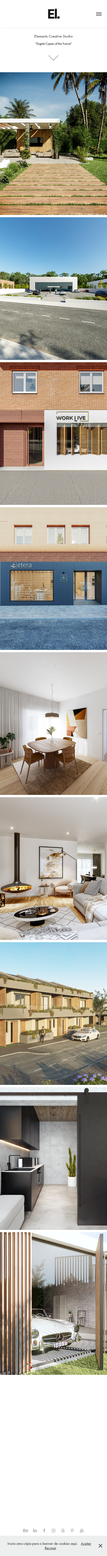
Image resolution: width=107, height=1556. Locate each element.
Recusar (50, 1548)
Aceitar (86, 1543)
